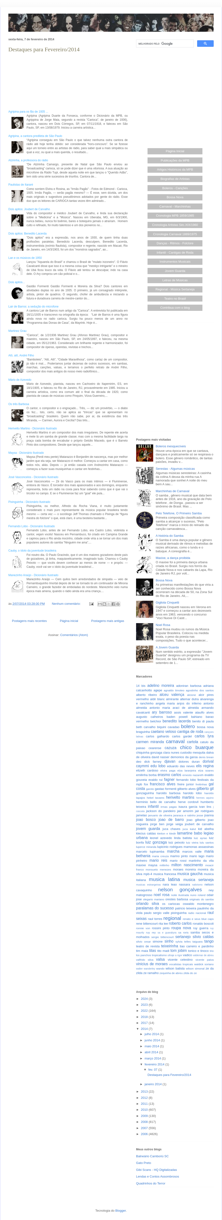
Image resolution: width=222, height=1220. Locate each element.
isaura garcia (188, 806)
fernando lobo (186, 780)
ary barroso (162, 712)
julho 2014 (152, 1034)
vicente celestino (180, 959)
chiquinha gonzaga (149, 752)
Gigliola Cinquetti (167, 602)
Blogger (120, 1210)
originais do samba (201, 899)
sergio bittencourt (162, 936)
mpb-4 (147, 874)
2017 (145, 1023)
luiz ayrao (200, 837)
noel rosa (161, 895)
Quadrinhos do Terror (150, 1183)
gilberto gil (205, 789)
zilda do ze (190, 973)
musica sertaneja (198, 880)
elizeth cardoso (147, 770)
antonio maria (159, 707)
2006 (145, 1134)
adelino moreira (160, 685)
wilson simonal (195, 968)
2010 (145, 1109)
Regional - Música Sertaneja (175, 289)
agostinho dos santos (200, 690)
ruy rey (151, 932)
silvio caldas (203, 937)
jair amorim (185, 811)
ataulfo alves (204, 712)
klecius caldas (146, 833)
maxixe (141, 865)
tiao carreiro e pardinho (197, 946)
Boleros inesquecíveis (171, 446)
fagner (169, 779)
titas (152, 951)
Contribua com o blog (175, 307)
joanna (209, 815)
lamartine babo (189, 833)
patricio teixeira (185, 908)
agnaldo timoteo (174, 690)
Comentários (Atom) (74, 635)
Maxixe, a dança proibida (173, 558)
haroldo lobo (192, 793)
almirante (172, 699)
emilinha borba (146, 775)
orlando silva (147, 904)
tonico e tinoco (198, 951)
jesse (200, 815)
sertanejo (183, 937)
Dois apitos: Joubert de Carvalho (29, 209)
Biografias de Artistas (175, 179)
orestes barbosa (176, 899)
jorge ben (157, 824)
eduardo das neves (181, 766)
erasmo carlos (169, 775)
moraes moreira (184, 869)
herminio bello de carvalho (156, 802)
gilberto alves (186, 789)
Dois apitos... (16, 282)
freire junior (185, 784)
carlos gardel (182, 736)
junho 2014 (153, 1040)
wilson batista (175, 968)
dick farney (152, 761)
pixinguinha (179, 913)
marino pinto (179, 856)
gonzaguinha (145, 793)
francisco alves (162, 784)
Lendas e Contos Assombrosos (157, 1176)
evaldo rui (155, 780)
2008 (145, 1122)
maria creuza (160, 856)
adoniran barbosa (188, 686)
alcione (191, 694)
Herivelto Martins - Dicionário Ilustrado (32, 428)
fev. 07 (153, 1069)
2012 (145, 1098)
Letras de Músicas (175, 280)
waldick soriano (204, 964)
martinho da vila (201, 860)
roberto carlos (180, 923)
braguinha (143, 732)
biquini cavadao (168, 727)
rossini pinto (160, 928)
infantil (153, 806)
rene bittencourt (147, 923)
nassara (184, 884)
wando (160, 968)
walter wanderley (145, 968)
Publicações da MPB (175, 160)
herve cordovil (188, 802)
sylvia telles (183, 941)
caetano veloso (163, 732)
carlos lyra (204, 736)
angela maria (165, 703)
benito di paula (203, 721)
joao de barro (171, 820)
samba (195, 932)
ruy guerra (200, 928)
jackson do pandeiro (160, 811)
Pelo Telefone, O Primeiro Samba (179, 513)
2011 (145, 1103)
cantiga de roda (190, 732)
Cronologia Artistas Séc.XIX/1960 (175, 225)
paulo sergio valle (156, 913)
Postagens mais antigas (107, 621)
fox (146, 784)
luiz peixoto (177, 842)
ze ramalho (151, 973)
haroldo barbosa (168, 793)
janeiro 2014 (154, 1084)
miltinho (164, 865)
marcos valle (192, 851)
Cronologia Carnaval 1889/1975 (175, 234)
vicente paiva (205, 959)
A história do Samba (169, 535)
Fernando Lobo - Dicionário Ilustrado (31, 526)
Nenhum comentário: (66, 603)
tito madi (163, 951)
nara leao (170, 884)
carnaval (175, 741)
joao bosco (146, 820)
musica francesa (164, 874)
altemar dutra (189, 699)
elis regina (205, 766)
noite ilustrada (180, 895)
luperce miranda (146, 846)
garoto (150, 788)
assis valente (183, 712)
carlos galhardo (157, 736)
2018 (145, 1017)
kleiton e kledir (166, 833)
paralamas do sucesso (155, 908)
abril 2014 (152, 1052)
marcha (173, 851)
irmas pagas (169, 806)
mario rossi (178, 860)
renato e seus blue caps (198, 918)
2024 (145, 999)
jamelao (141, 815)
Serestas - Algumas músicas (175, 468)
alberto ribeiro (146, 695)
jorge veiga (174, 824)
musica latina (164, 879)
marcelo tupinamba (150, 851)
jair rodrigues (204, 811)
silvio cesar (143, 941)
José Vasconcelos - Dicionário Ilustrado (33, 477)
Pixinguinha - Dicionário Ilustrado (29, 502)
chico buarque (197, 747)
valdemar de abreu (203, 955)
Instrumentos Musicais (175, 261)
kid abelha (206, 829)
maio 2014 (152, 1046)
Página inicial (69, 621)
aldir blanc (157, 699)
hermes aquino (205, 798)
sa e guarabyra (167, 932)
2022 (145, 1010)
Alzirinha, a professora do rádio (28, 160)
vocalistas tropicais (181, 964)
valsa (160, 959)
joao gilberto (196, 820)
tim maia (142, 951)
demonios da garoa (184, 757)
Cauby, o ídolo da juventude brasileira (32, 550)
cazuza (170, 748)
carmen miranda (150, 742)
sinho (168, 941)
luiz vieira (192, 842)
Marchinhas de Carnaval (172, 491)
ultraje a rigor (175, 955)
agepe (157, 690)
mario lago (196, 856)
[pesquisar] (164, 44)
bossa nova (205, 727)
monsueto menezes (158, 869)
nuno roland (198, 895)
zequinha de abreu (171, 973)
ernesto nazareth (192, 775)
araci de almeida (186, 707)
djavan (169, 761)
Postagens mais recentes (29, 621)
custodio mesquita (192, 752)
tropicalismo (159, 955)
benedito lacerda (177, 721)
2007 (145, 1128)
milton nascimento (187, 865)
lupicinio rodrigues (170, 847)
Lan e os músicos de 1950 (25, 258)
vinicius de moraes (152, 964)
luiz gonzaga (156, 842)
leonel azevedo (161, 838)
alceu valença (172, 695)
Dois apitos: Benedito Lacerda (27, 233)
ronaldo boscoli (203, 923)
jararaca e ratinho (184, 815)
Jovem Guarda (175, 271)
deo (138, 761)
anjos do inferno (189, 703)
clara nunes (171, 752)
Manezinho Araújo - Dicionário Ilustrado (33, 575)
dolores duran (189, 761)
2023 (145, 1004)
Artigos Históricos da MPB (175, 169)
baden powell (177, 717)
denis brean (206, 757)
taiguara (197, 941)
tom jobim (178, 951)
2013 (145, 1091)
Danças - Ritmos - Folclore (175, 243)
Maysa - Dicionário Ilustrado (26, 452)
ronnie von (143, 928)
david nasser (160, 757)
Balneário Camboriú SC (152, 1156)
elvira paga (167, 770)
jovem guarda (148, 829)
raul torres (155, 919)
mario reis (158, 860)
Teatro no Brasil (175, 298)
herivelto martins (180, 797)
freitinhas (201, 784)
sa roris (183, 932)
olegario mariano (153, 899)
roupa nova (181, 928)
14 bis (140, 686)
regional (172, 918)
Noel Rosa (163, 625)
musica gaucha (189, 874)
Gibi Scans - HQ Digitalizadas (156, 1170)
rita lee (163, 923)
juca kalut (189, 828)
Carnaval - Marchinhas (175, 206)
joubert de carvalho (199, 824)
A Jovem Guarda (167, 647)
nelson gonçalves (180, 889)
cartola (192, 742)
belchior (155, 721)
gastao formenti (165, 789)
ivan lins (205, 806)
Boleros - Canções (175, 188)
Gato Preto (143, 1163)
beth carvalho (145, 727)
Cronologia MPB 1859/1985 (175, 215)
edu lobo (158, 766)
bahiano (196, 717)
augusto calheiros (149, 717)
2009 (145, 1116)
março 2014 (153, 1058)
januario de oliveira (160, 815)
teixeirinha (169, 946)
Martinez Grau (17, 331)
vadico (187, 955)
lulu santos (207, 842)
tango (209, 941)
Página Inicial (175, 151)
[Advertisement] (45, 97)
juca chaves (171, 829)
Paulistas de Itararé (20, 184)
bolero (188, 726)
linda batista (183, 838)
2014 (145, 1029)
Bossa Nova (175, 197)
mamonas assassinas (199, 847)
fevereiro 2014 (155, 1064)
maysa (152, 865)
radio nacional (197, 912)
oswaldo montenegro (198, 904)
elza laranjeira (186, 770)
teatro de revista (148, 946)
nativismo (197, 884)
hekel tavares (155, 797)
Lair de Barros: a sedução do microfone (33, 306)
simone (158, 941)
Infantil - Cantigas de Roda (175, 252)
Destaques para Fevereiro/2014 (44, 49)
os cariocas (171, 904)
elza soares (206, 770)
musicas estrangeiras (148, 884)
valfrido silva (144, 959)
